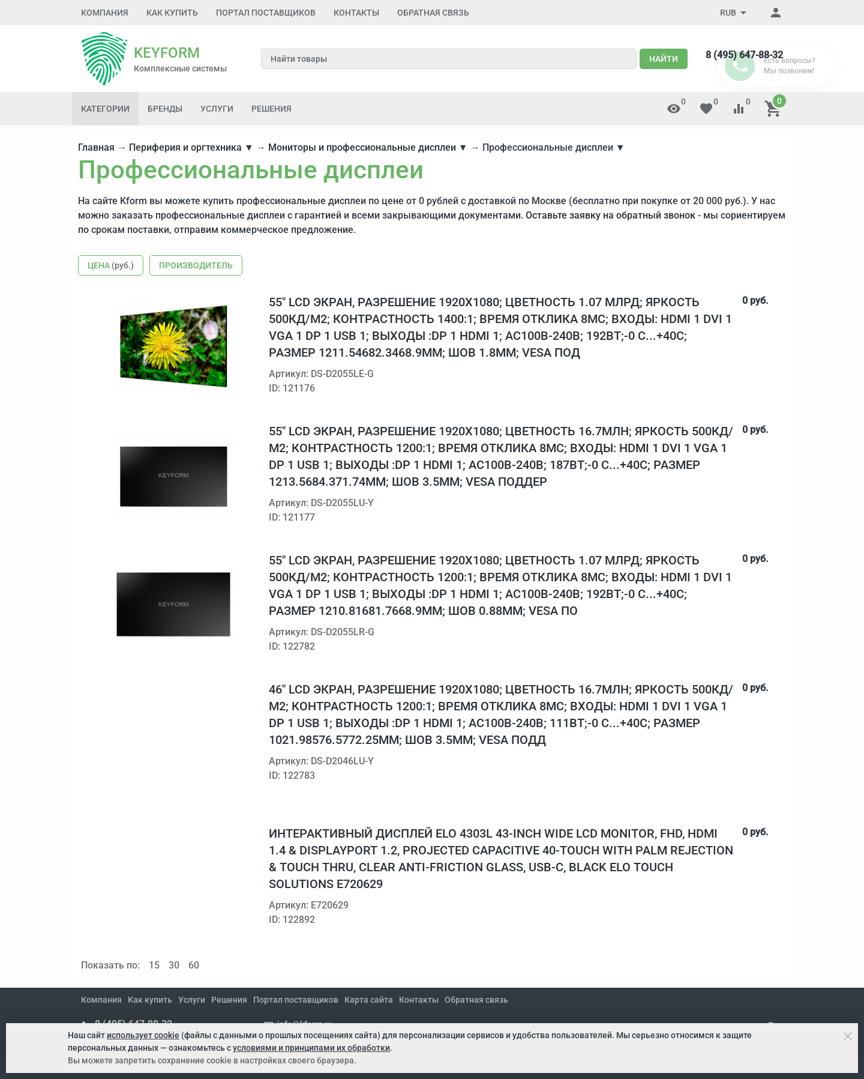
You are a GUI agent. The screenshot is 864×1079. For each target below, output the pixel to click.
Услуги (216, 108)
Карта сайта (368, 1000)
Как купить (172, 12)
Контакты (356, 12)
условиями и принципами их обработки (311, 1048)
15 (154, 965)
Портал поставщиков (266, 12)
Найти (663, 59)
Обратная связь (433, 12)
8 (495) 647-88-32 (744, 55)
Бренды (165, 108)
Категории (105, 108)
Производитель (196, 265)
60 (193, 965)
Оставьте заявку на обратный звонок (610, 215)
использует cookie (143, 1035)
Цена (111, 265)
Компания (104, 12)
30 (174, 965)
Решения (271, 108)
